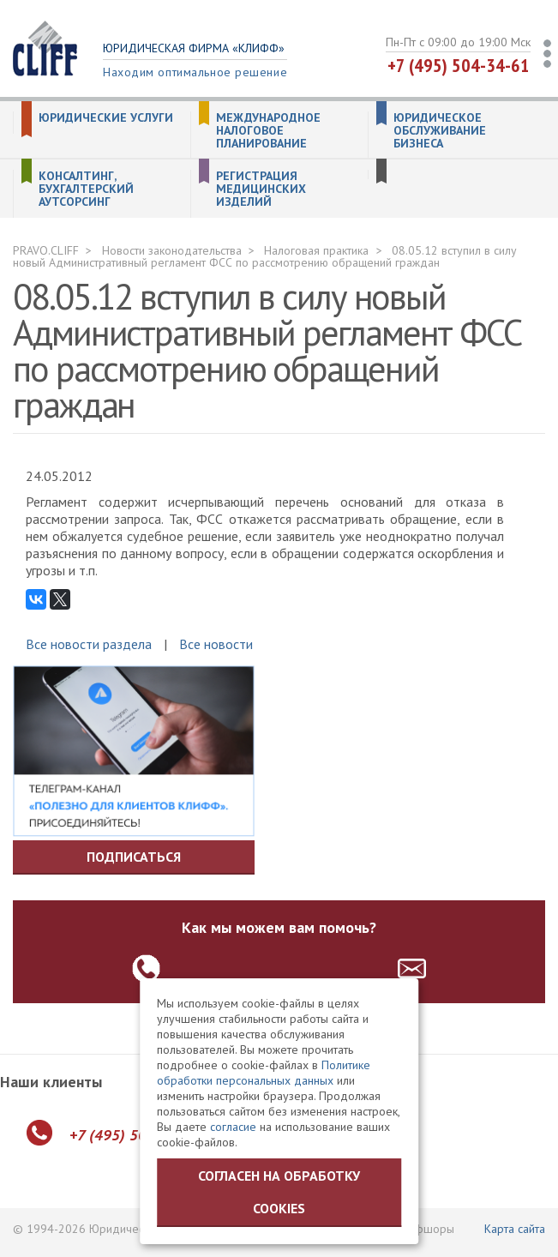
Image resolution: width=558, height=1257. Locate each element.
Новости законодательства (172, 250)
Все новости (216, 644)
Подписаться (134, 856)
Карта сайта (514, 1228)
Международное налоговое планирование (268, 130)
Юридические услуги (106, 117)
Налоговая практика (316, 250)
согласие (233, 1126)
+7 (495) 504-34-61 (458, 65)
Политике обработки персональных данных (263, 1072)
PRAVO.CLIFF (46, 250)
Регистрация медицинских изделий (261, 189)
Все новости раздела (89, 644)
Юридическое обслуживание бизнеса (439, 130)
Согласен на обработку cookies (279, 1192)
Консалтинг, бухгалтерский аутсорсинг (86, 189)
